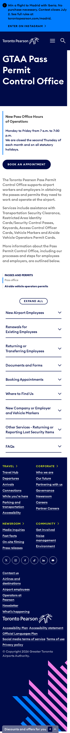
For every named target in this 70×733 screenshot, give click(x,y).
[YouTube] (53, 560)
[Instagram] (16, 560)
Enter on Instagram (25, 26)
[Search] (63, 41)
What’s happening (16, 611)
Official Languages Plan (20, 633)
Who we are (44, 472)
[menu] (52, 41)
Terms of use (55, 639)
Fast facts (10, 536)
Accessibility (12, 513)
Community (46, 523)
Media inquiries (14, 530)
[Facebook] (25, 560)
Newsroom (44, 496)
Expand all (33, 301)
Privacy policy (13, 645)
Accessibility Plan (15, 628)
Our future (43, 478)
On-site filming (13, 542)
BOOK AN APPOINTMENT (27, 164)
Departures (11, 478)
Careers (41, 502)
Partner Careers (47, 508)
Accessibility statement (46, 628)
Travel (8, 466)
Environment (45, 546)
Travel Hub (10, 472)
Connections (12, 490)
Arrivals (8, 484)
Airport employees (16, 589)
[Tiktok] (34, 560)
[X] (6, 560)
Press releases (13, 548)
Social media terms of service (24, 639)
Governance (45, 490)
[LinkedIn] (44, 560)
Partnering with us (49, 484)
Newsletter (10, 605)
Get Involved (45, 530)
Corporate (45, 466)
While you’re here (15, 496)
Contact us (11, 573)
